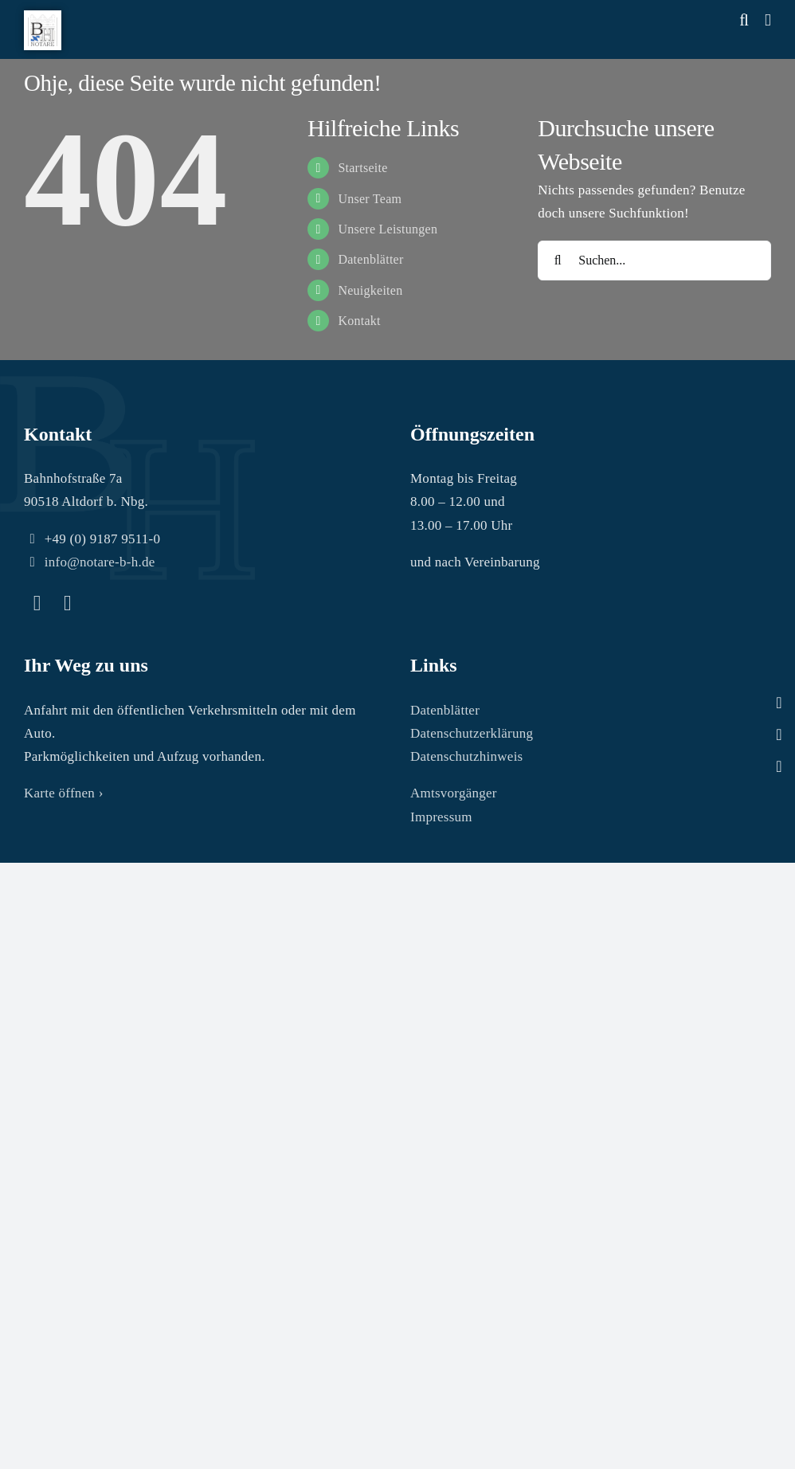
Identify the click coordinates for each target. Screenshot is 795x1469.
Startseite (362, 167)
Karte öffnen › (64, 793)
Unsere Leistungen (387, 229)
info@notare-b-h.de (100, 562)
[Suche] (558, 260)
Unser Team (369, 199)
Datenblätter (370, 259)
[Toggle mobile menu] (768, 20)
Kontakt (359, 320)
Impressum (441, 817)
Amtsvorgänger (453, 793)
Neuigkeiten (370, 290)
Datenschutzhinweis (466, 756)
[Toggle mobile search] (744, 20)
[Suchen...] (654, 260)
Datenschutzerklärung (471, 733)
